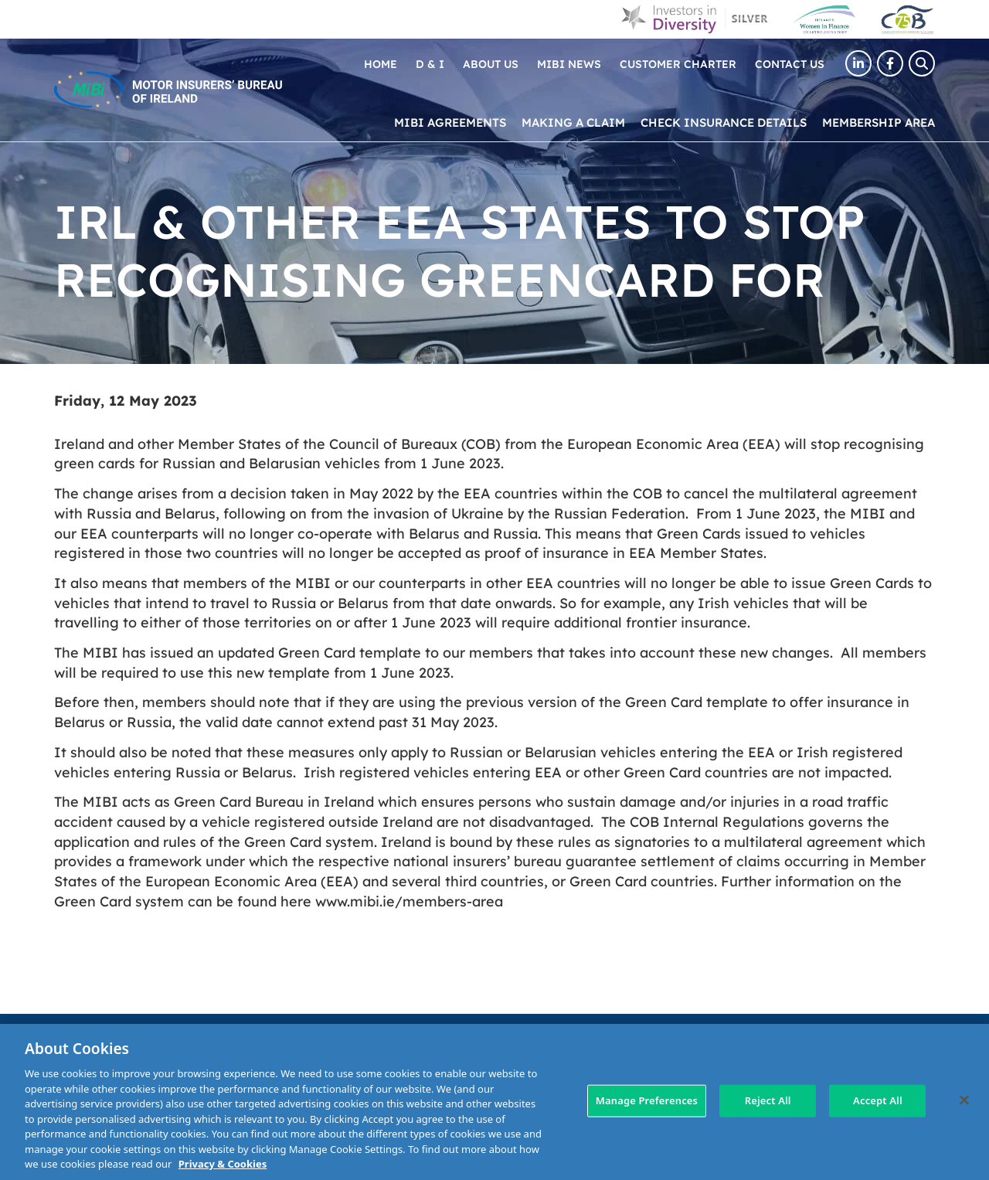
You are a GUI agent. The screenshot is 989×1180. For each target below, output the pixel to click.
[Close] (964, 1100)
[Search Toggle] (922, 63)
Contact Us (789, 63)
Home (380, 63)
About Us (490, 63)
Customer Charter (678, 63)
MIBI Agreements (450, 122)
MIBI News (569, 63)
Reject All (768, 1100)
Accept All (877, 1100)
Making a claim (573, 122)
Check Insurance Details (724, 122)
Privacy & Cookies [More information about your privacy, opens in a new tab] (222, 1164)
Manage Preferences (647, 1100)
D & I (430, 63)
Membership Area (878, 122)
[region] (494, 1102)
